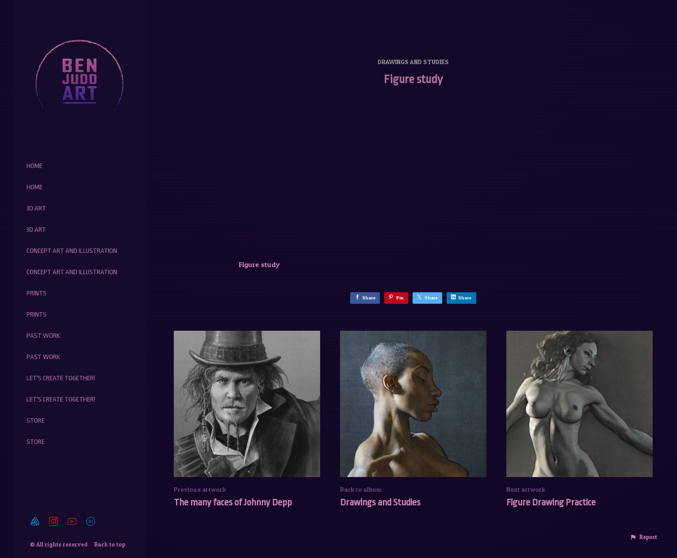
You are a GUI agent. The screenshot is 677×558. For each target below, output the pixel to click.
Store (36, 420)
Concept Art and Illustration (72, 251)
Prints (36, 293)
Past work (43, 336)
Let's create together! (61, 378)
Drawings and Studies (413, 61)
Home (34, 166)
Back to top (110, 544)
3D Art (36, 208)
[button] (643, 537)
